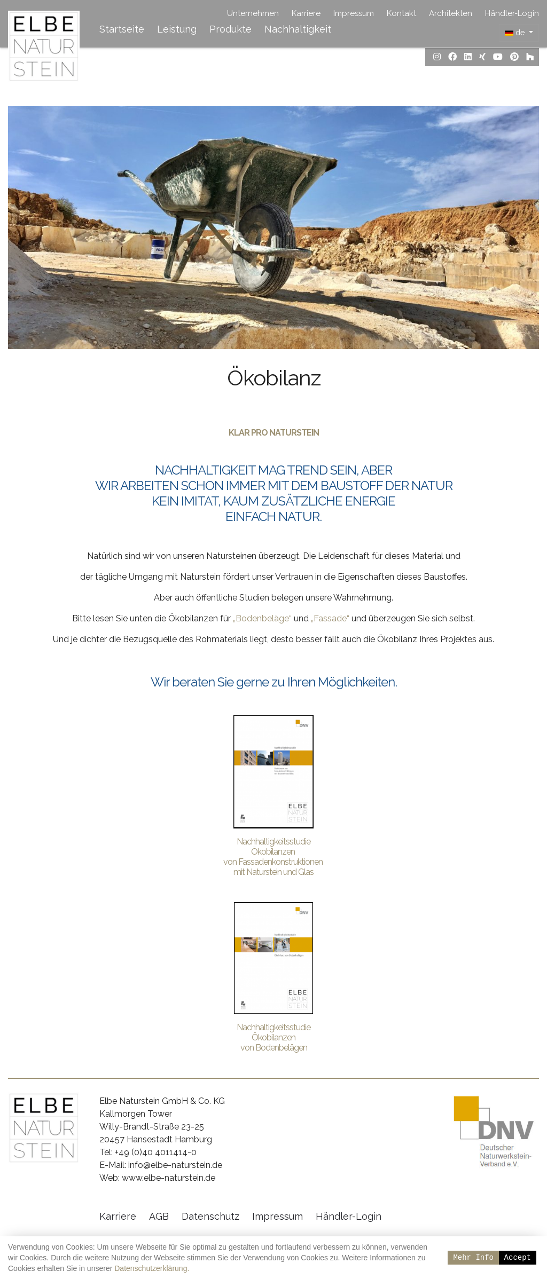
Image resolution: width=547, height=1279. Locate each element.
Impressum (353, 13)
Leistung (177, 29)
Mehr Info (473, 1257)
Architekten (450, 13)
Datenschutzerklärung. (151, 1268)
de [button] (516, 32)
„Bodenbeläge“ (262, 619)
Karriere (306, 13)
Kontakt (401, 13)
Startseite (121, 29)
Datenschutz (210, 1217)
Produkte (230, 29)
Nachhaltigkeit (297, 29)
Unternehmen (253, 13)
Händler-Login (512, 13)
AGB (159, 1217)
